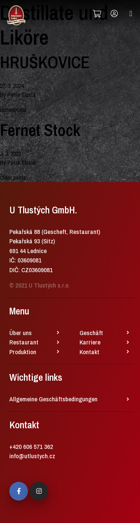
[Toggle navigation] (130, 13)
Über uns (20, 332)
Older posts (13, 177)
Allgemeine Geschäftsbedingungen (53, 399)
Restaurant (23, 342)
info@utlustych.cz (32, 455)
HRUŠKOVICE (45, 62)
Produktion (22, 351)
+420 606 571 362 (31, 446)
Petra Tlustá (21, 95)
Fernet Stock (40, 130)
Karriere (90, 342)
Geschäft (91, 332)
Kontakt (89, 351)
